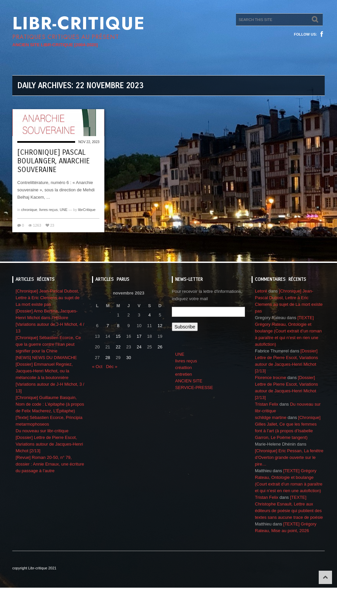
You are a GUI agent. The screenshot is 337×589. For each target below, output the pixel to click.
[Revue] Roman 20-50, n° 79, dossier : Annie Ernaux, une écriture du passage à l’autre (50, 464)
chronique (29, 210)
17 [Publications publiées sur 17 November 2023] (139, 336)
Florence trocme (270, 377)
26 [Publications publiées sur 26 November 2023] (160, 346)
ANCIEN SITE (188, 380)
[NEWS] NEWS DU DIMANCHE (46, 357)
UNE (63, 210)
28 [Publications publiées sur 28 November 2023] (107, 357)
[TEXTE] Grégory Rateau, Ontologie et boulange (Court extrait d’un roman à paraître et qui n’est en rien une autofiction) (288, 331)
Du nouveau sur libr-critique (42, 430)
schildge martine (270, 417)
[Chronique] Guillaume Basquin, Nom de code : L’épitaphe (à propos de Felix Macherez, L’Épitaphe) (50, 404)
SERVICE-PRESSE (194, 387)
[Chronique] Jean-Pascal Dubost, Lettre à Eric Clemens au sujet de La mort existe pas (47, 298)
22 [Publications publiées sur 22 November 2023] (118, 346)
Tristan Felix (266, 404)
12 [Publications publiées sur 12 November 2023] (160, 325)
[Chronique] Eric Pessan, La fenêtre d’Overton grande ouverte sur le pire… (289, 457)
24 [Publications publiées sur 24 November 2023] (139, 346)
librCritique (87, 210)
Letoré (261, 291)
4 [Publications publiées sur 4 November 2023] (149, 314)
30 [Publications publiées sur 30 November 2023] (128, 357)
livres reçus (48, 210)
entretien (183, 374)
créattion (183, 367)
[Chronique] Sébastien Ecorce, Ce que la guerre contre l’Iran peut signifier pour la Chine (48, 344)
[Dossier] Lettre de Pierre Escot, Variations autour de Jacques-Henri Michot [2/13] (49, 444)
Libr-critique (78, 23)
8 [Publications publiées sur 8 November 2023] (118, 325)
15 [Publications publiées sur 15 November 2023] (118, 336)
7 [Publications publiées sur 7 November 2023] (108, 325)
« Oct (97, 366)
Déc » (111, 366)
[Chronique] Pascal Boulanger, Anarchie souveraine (53, 161)
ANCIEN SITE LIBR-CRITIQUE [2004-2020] (55, 44)
